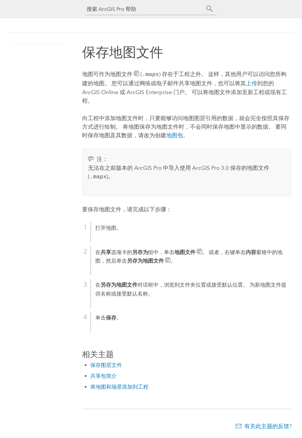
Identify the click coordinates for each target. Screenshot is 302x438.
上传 (251, 82)
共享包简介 (103, 375)
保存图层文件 (106, 364)
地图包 (174, 134)
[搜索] (209, 9)
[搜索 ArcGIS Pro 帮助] (144, 9)
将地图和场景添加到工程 (119, 385)
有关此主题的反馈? (268, 425)
